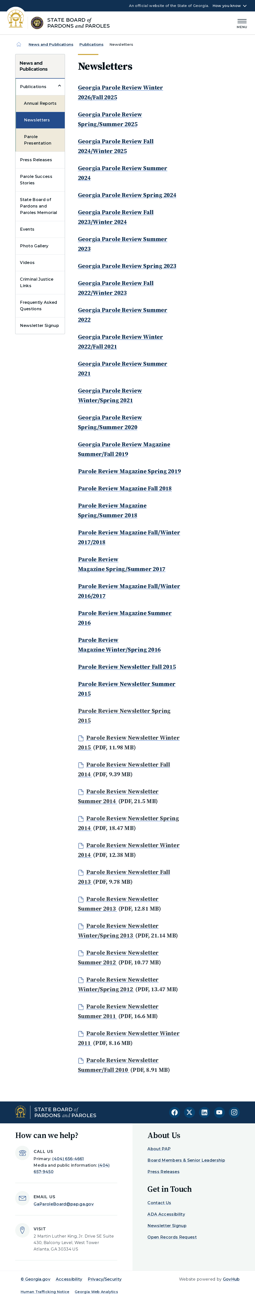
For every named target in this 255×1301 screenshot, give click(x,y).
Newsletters (37, 120)
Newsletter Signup (39, 325)
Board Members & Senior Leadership (186, 1160)
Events (27, 229)
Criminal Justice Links (36, 282)
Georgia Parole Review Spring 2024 (127, 195)
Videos (27, 262)
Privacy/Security (105, 1279)
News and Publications (51, 44)
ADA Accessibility (166, 1214)
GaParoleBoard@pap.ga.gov (64, 1204)
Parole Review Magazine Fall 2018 (125, 488)
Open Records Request (171, 1237)
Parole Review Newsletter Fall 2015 (127, 667)
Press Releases (36, 159)
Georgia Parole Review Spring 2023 (127, 266)
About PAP (159, 1148)
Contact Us (159, 1202)
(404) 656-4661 (68, 1158)
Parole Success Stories (36, 179)
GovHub (231, 1279)
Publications (91, 44)
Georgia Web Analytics (96, 1292)
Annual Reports (40, 103)
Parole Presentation (37, 140)
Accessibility (69, 1279)
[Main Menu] (242, 23)
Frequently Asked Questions (38, 305)
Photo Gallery (34, 246)
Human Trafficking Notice (45, 1292)
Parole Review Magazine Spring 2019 (129, 471)
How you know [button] (227, 6)
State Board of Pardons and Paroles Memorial (38, 206)
